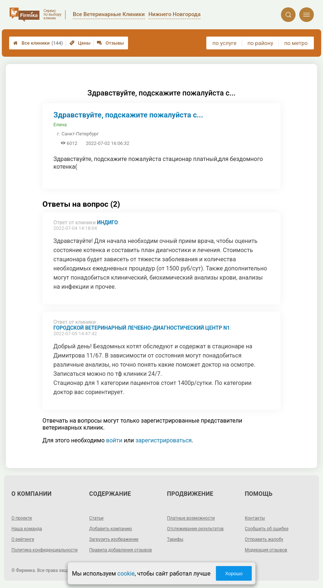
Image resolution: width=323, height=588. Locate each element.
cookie (126, 573)
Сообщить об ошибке (266, 528)
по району (260, 43)
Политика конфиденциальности (44, 550)
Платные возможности (191, 518)
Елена (60, 124)
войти (114, 440)
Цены (80, 43)
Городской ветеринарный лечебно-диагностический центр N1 (141, 328)
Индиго (107, 222)
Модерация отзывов (266, 550)
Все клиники (38, 43)
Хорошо (234, 573)
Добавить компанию (110, 528)
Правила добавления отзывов (120, 550)
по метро (296, 43)
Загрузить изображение (114, 539)
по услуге (225, 43)
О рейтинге (22, 539)
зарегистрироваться (163, 440)
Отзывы (110, 43)
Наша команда (26, 528)
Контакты (255, 518)
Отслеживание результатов (195, 528)
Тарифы (175, 539)
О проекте (21, 518)
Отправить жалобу (264, 539)
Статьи (96, 518)
